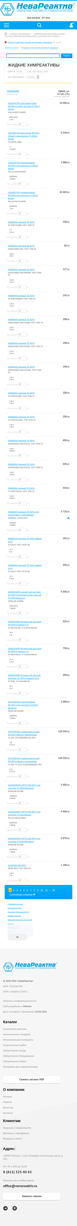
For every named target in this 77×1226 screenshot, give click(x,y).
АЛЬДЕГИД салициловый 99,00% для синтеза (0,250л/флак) (23, 195)
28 (53, 890)
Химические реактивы (15, 1028)
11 (46, 890)
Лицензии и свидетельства (17, 1127)
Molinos (27, 1006)
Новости (7, 1101)
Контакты (8, 1112)
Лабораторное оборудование (18, 1055)
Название (13, 91)
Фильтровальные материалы (18, 1039)
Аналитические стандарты (16, 1034)
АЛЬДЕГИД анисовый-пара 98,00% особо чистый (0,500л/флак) (24, 106)
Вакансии (8, 1107)
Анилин (11, 924)
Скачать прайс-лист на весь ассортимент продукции (30, 42)
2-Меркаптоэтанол (15, 904)
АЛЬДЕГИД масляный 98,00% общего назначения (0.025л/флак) (24, 136)
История (7, 1096)
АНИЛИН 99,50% (17, 865)
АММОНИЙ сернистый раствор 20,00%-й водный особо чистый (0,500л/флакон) (24, 595)
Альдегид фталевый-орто (18, 912)
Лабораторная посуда (14, 1050)
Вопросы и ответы (12, 1138)
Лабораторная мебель (14, 1061)
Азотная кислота (14, 908)
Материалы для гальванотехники (20, 1066)
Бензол (11, 932)
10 (42, 890)
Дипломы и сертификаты (16, 1133)
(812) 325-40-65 (33, 18)
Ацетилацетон (14, 928)
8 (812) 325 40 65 (17, 1172)
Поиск (39, 25)
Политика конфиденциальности (19, 1000)
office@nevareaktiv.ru (20, 1186)
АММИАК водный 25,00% (21, 222)
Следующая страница (21, 894)
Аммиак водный (14, 916)
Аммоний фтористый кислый (20, 920)
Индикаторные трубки (14, 1045)
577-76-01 (46, 18)
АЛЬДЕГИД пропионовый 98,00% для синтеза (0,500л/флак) (23, 165)
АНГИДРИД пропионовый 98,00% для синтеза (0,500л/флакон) (23, 705)
